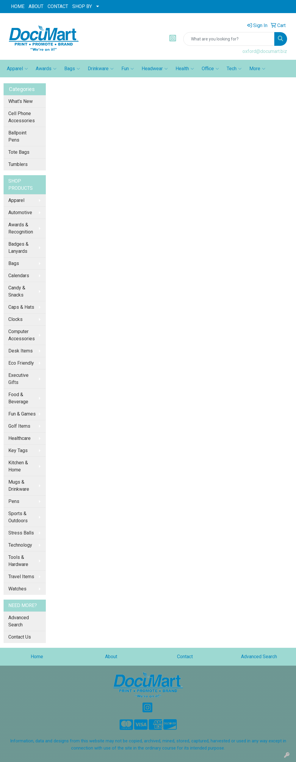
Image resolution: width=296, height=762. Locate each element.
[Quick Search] (229, 39)
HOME (17, 6)
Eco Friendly (21, 363)
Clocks (15, 319)
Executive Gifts (18, 378)
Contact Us (19, 637)
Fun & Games (22, 414)
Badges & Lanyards (18, 247)
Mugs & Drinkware (18, 485)
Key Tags (18, 450)
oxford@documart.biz (264, 51)
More (257, 68)
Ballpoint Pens (17, 136)
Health (185, 68)
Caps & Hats (21, 307)
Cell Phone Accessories (21, 117)
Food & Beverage (18, 398)
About (111, 656)
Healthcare (19, 438)
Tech (234, 68)
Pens (13, 501)
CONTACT (58, 6)
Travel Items (21, 576)
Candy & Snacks (16, 291)
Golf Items (19, 426)
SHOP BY (82, 6)
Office (210, 68)
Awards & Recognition (20, 228)
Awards (46, 68)
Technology (20, 545)
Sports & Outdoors (18, 517)
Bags (72, 68)
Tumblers (18, 164)
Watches (17, 589)
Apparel (17, 68)
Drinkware (101, 68)
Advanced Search (18, 621)
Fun (127, 68)
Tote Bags (18, 152)
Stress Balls (21, 533)
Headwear (155, 68)
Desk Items (20, 351)
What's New (20, 101)
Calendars (18, 275)
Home (37, 656)
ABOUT (36, 6)
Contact (185, 656)
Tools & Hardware (18, 560)
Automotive (20, 212)
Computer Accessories (21, 335)
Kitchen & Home (18, 466)
